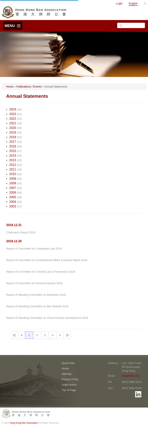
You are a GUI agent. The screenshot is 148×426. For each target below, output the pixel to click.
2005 (12, 197)
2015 (12, 151)
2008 (12, 183)
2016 (12, 146)
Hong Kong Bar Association (24, 423)
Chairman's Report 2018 (20, 232)
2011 (12, 169)
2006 (12, 192)
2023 (12, 114)
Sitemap (66, 373)
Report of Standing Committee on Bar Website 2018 (37, 306)
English (133, 3)
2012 (12, 164)
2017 (12, 141)
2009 (12, 178)
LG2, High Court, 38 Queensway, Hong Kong (132, 367)
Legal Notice (69, 384)
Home (9, 86)
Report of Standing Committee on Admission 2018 (36, 294)
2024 (12, 109)
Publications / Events (28, 86)
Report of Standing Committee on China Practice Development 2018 (47, 317)
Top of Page (69, 390)
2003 (12, 206)
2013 (12, 160)
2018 (12, 137)
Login (119, 3)
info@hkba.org (130, 375)
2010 (12, 174)
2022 (12, 118)
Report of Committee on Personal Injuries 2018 (34, 283)
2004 (12, 201)
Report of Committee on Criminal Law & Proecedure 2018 (40, 271)
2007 (12, 188)
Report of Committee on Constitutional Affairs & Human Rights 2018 (46, 260)
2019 (12, 132)
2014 (12, 155)
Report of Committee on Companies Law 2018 (34, 248)
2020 (12, 127)
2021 (12, 123)
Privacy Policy (70, 379)
